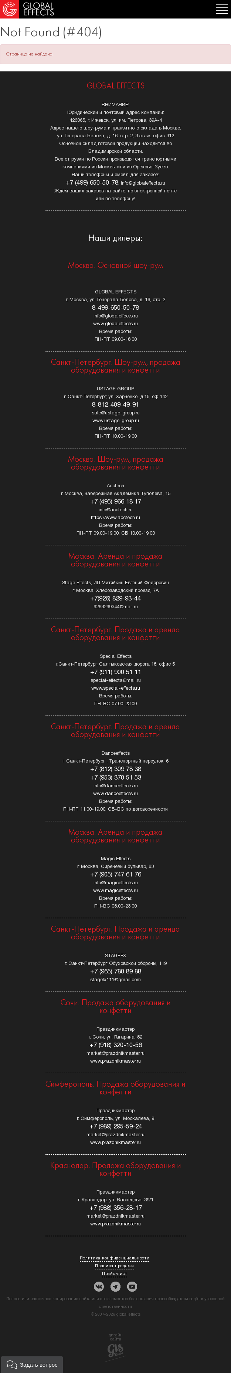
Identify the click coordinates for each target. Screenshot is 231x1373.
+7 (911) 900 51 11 (115, 672)
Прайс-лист (114, 1274)
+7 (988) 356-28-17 (115, 1208)
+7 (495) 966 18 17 (115, 502)
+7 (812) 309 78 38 (115, 769)
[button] (32, 1364)
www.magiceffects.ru (115, 891)
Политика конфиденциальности (115, 1258)
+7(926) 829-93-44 (115, 599)
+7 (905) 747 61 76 (115, 875)
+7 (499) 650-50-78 (92, 183)
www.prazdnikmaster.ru (115, 1061)
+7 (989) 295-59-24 (115, 1127)
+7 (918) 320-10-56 (115, 1045)
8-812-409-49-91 (115, 405)
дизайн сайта (115, 1347)
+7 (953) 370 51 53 (115, 778)
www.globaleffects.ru (115, 324)
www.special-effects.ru (115, 688)
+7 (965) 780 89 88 (115, 972)
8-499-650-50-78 (115, 308)
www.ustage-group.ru (115, 421)
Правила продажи (114, 1266)
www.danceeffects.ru (115, 794)
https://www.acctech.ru (115, 518)
